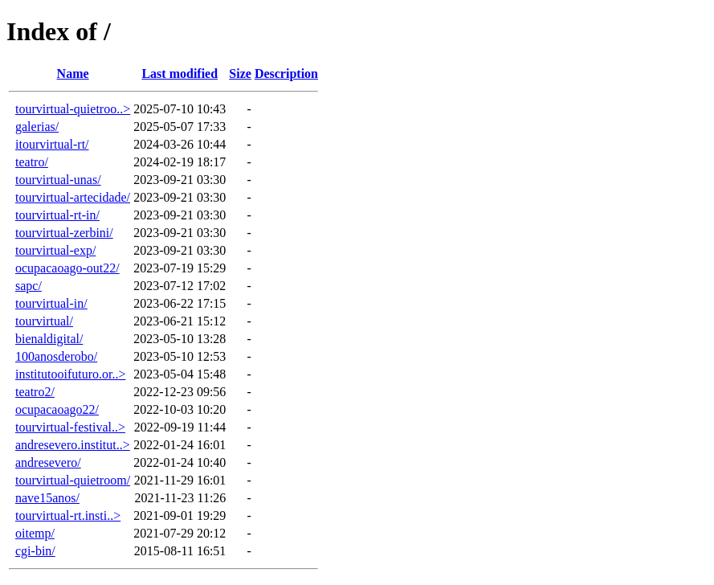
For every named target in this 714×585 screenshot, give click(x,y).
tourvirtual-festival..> (70, 427)
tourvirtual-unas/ (58, 179)
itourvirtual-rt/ (52, 144)
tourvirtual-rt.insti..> (67, 515)
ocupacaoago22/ (57, 409)
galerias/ (37, 126)
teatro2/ (35, 392)
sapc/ (28, 285)
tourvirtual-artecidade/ (72, 197)
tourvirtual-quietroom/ (72, 480)
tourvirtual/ (44, 321)
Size (240, 73)
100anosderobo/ (56, 356)
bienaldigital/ (49, 339)
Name (73, 73)
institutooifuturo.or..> (70, 374)
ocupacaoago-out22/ (67, 268)
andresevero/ (48, 462)
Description (286, 73)
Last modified (179, 73)
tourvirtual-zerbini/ (64, 232)
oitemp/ (35, 533)
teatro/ (31, 162)
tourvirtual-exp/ (55, 250)
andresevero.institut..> (72, 445)
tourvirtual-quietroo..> (72, 109)
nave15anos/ (47, 498)
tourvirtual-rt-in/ (57, 215)
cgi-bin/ (35, 551)
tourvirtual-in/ (51, 303)
